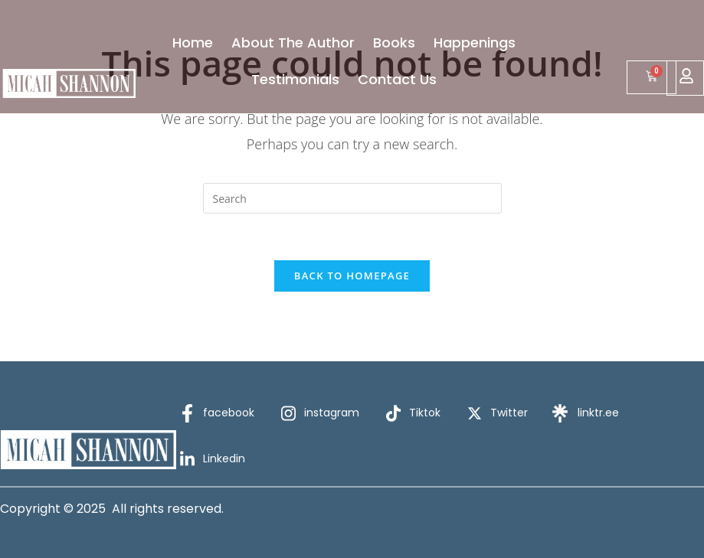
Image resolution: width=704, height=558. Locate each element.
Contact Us (397, 79)
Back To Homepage (352, 275)
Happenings (475, 42)
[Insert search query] (352, 198)
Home (192, 42)
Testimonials (295, 79)
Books (394, 42)
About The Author (293, 42)
